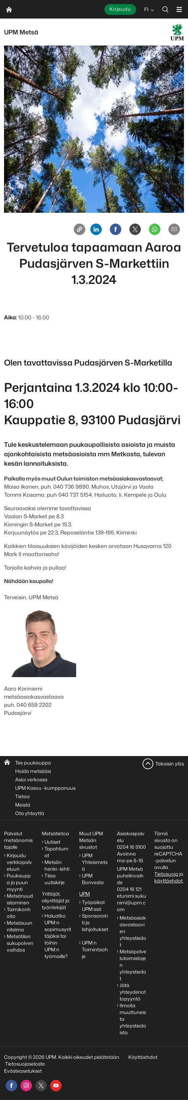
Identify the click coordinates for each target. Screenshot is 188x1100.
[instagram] (26, 1085)
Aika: (10, 317)
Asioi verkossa (31, 779)
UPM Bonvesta (93, 879)
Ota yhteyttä (29, 813)
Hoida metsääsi (33, 771)
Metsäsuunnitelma (19, 926)
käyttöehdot (168, 880)
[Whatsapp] (154, 229)
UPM (84, 893)
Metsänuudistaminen (20, 899)
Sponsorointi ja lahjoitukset (95, 925)
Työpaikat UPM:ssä (93, 906)
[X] (135, 229)
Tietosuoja (166, 873)
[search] (165, 9)
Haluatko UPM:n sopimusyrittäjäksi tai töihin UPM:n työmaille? (57, 936)
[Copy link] (79, 229)
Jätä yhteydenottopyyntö (133, 992)
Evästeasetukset (23, 1070)
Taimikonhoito (19, 913)
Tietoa (22, 796)
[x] (41, 1085)
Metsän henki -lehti (56, 865)
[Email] (174, 229)
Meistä (22, 804)
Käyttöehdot (142, 1057)
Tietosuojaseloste (24, 1063)
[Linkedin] (96, 229)
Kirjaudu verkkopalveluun (19, 862)
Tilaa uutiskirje (54, 879)
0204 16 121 (129, 889)
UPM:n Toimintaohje (95, 949)
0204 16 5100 (131, 846)
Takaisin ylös (169, 763)
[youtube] (56, 1085)
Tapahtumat (56, 852)
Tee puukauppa (33, 762)
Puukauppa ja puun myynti (19, 882)
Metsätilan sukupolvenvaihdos (20, 943)
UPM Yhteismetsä (94, 862)
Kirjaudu (120, 8)
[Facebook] (115, 229)
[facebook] (11, 1085)
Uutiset (52, 841)
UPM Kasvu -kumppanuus (45, 787)
